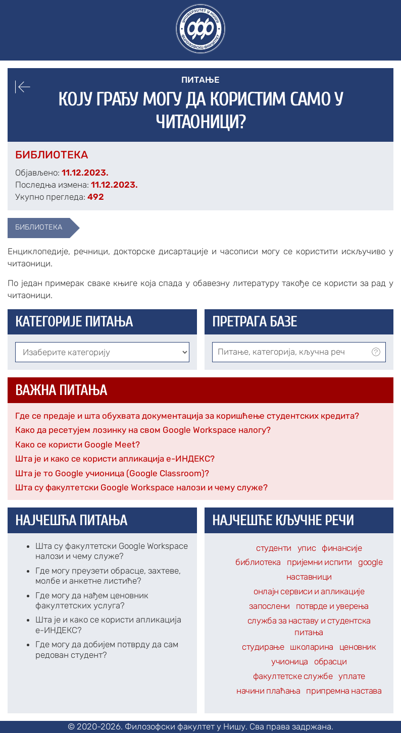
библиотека (38, 227)
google (370, 562)
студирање (263, 647)
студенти (273, 548)
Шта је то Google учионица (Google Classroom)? (112, 473)
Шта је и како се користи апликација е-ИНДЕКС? (115, 459)
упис (306, 548)
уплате (351, 676)
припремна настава (343, 691)
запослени (269, 606)
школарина (311, 647)
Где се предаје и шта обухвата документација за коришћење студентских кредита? (187, 416)
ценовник (357, 647)
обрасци (330, 661)
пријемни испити (319, 562)
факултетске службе (293, 676)
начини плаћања (268, 691)
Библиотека (51, 154)
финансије (342, 548)
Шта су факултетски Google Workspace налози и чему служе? (141, 487)
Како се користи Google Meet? (77, 444)
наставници (309, 577)
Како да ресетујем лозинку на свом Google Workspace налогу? (143, 430)
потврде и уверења (332, 606)
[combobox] (299, 352)
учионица (289, 661)
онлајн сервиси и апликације (309, 591)
